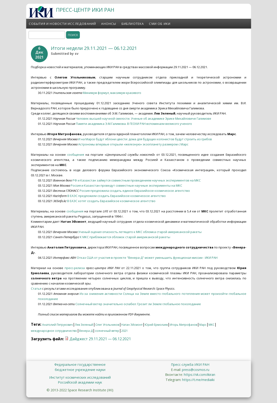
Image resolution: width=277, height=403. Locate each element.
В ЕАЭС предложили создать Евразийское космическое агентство (116, 196)
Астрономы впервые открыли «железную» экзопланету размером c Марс (133, 144)
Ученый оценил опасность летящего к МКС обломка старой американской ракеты (140, 232)
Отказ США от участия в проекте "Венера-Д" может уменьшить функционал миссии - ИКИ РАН (147, 257)
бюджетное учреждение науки (80, 369)
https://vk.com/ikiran (199, 374)
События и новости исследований (62, 24)
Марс (203, 325)
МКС (211, 325)
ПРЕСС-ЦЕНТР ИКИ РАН (85, 9)
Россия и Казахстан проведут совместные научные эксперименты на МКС (126, 185)
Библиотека (133, 24)
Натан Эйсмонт (132, 325)
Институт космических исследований (80, 377)
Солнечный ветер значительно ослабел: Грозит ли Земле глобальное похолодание (138, 304)
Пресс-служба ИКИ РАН (190, 364)
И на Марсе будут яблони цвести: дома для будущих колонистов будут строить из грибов (145, 139)
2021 (124, 331)
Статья (36, 288)
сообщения (75, 154)
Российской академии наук (80, 382)
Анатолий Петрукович (57, 325)
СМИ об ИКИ (159, 24)
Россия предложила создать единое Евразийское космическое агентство (135, 191)
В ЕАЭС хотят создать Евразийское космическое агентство (111, 201)
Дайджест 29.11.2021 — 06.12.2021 (100, 338)
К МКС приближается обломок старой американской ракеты (125, 237)
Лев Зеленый (84, 325)
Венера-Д (86, 331)
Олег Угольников (107, 325)
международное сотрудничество (54, 331)
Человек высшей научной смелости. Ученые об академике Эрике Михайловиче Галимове (143, 118)
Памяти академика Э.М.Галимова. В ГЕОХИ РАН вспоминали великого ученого (134, 124)
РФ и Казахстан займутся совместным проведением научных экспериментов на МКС (137, 180)
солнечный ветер (107, 331)
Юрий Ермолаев (156, 325)
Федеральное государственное (80, 364)
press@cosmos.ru (195, 369)
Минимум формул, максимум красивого (112, 93)
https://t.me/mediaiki (198, 379)
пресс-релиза (75, 268)
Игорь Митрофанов (183, 325)
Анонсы (108, 24)
